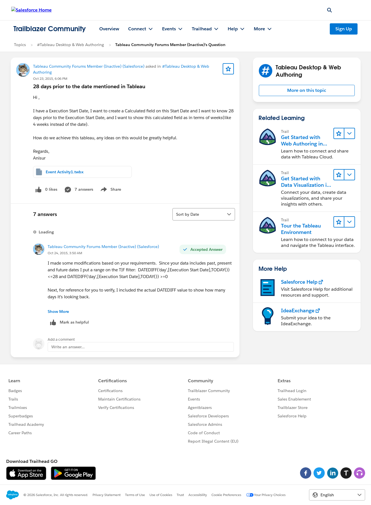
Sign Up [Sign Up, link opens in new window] (343, 29)
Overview (109, 29)
